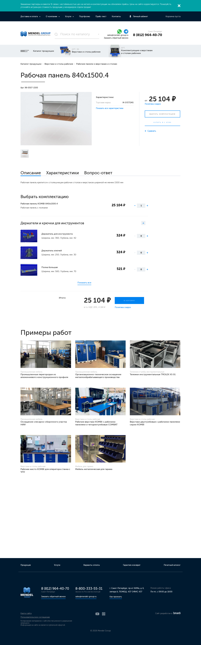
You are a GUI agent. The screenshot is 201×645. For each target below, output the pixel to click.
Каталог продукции (37, 51)
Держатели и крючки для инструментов (83, 223)
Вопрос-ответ (98, 172)
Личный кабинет (140, 16)
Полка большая (49, 267)
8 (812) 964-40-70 (147, 35)
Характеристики (62, 172)
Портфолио (84, 16)
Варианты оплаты (91, 565)
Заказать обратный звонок (116, 38)
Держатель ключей (51, 250)
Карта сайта (26, 613)
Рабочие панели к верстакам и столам (96, 64)
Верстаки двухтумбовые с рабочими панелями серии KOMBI (155, 423)
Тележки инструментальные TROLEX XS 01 (153, 374)
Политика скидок (153, 104)
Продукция (26, 565)
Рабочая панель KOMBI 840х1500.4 (39, 203)
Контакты (116, 16)
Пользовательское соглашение (35, 617)
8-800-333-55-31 (88, 588)
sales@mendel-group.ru (117, 35)
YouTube (97, 613)
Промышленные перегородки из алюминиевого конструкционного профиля (44, 376)
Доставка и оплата (29, 16)
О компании (52, 16)
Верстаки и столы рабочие (59, 64)
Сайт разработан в (167, 613)
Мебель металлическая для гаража (93, 469)
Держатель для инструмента (57, 234)
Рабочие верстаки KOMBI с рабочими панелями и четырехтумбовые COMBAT (96, 423)
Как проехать (116, 597)
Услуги (68, 16)
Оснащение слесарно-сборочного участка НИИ (44, 423)
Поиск (98, 34)
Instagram (103, 613)
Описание (31, 172)
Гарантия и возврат (131, 565)
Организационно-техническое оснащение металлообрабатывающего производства (98, 376)
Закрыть (179, 5)
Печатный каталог (172, 565)
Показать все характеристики (109, 108)
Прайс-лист (100, 16)
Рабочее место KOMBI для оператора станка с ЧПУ (45, 470)
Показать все (84, 282)
